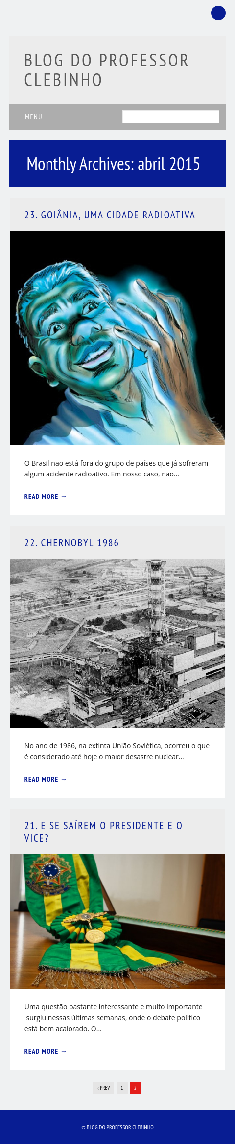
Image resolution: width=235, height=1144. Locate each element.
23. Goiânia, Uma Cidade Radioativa (110, 214)
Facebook (218, 13)
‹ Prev (103, 1087)
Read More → (46, 496)
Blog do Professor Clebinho (107, 69)
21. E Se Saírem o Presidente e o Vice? (103, 831)
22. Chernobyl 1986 (71, 542)
